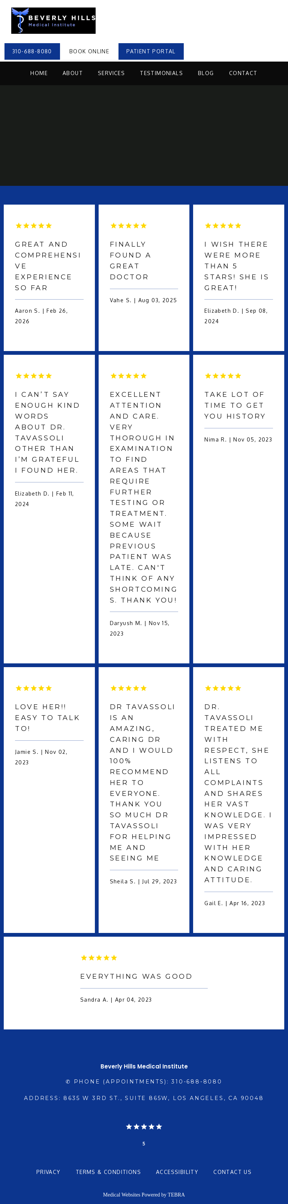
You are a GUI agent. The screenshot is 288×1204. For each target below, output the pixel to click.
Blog (206, 73)
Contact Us (232, 1172)
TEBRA (176, 1195)
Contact (243, 73)
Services (111, 73)
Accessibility (177, 1172)
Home (39, 73)
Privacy (48, 1172)
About (73, 73)
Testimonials (161, 73)
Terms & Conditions (108, 1172)
